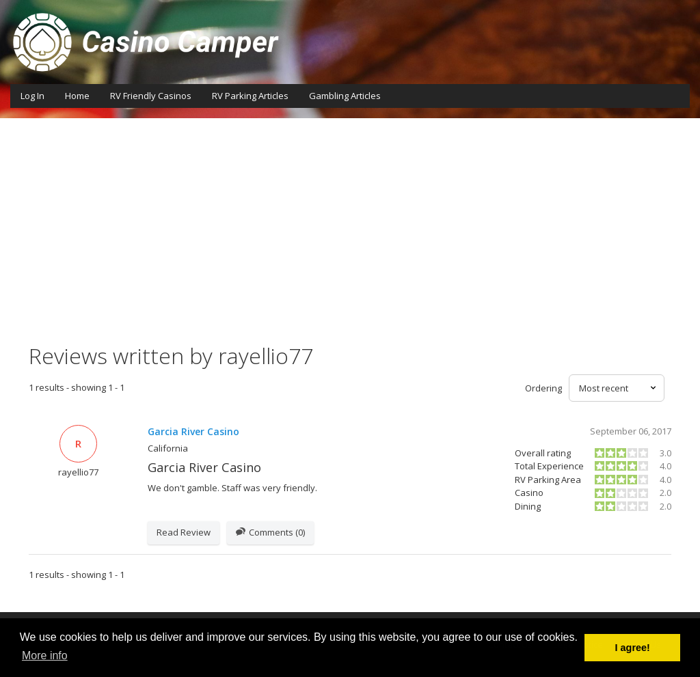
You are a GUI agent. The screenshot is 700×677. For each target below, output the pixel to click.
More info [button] (45, 655)
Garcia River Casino (193, 431)
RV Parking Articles (250, 95)
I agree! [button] (632, 647)
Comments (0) (270, 533)
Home (77, 95)
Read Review (184, 532)
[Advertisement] (350, 241)
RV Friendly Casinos (150, 95)
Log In (32, 95)
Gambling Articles (345, 95)
